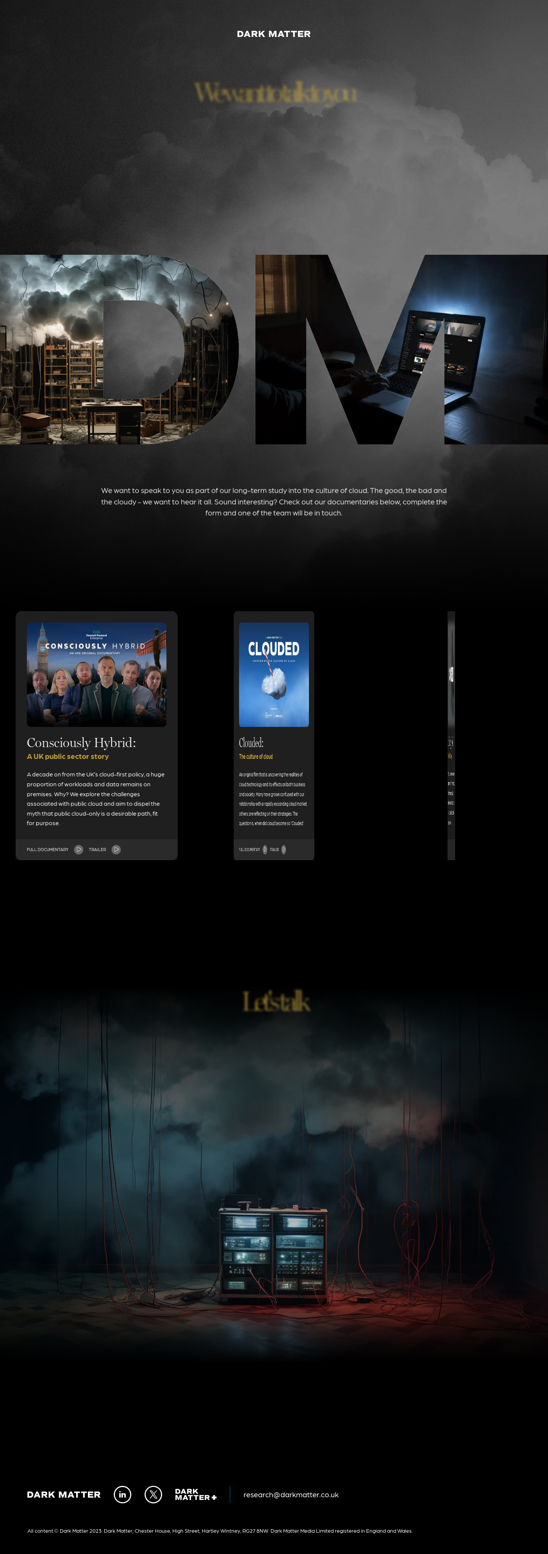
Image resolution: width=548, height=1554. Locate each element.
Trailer (97, 849)
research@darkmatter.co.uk (291, 1494)
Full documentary (94, 849)
